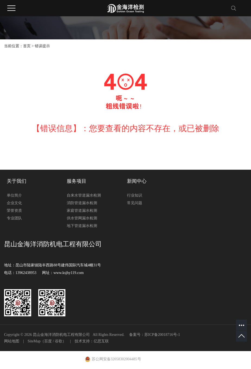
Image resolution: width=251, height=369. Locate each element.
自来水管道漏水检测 (84, 195)
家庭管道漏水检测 (82, 211)
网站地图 (11, 341)
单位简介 (14, 195)
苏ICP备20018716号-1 (162, 335)
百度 (48, 341)
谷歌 (58, 341)
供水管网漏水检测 (82, 218)
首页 (27, 46)
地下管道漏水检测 (82, 226)
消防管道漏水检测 (82, 203)
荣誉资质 (14, 211)
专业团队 (14, 218)
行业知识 (134, 195)
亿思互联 (101, 341)
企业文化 (14, 203)
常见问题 (134, 203)
